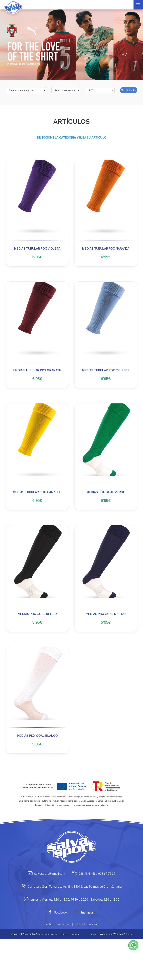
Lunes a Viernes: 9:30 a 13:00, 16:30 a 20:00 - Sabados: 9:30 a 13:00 (71, 914)
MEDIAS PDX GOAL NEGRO (37, 622)
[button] (133, 945)
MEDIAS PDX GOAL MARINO (106, 622)
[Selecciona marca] (100, 90)
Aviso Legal (64, 939)
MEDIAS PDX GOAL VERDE (106, 498)
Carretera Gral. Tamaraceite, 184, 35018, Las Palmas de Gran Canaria (71, 901)
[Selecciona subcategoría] (66, 90)
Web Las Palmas (122, 949)
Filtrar (128, 90)
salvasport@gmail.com (46, 888)
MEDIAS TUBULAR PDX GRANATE (37, 373)
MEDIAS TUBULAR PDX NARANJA (105, 248)
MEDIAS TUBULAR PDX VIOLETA (37, 248)
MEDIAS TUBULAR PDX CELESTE (106, 373)
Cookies (49, 939)
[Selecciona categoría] (26, 90)
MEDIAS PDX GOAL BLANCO (37, 747)
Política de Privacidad (86, 939)
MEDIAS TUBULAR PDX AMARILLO (37, 498)
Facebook (57, 927)
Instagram (85, 927)
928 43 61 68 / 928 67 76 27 (93, 888)
